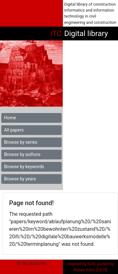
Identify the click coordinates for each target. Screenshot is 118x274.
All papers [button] (14, 129)
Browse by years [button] (20, 178)
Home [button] (10, 117)
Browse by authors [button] (22, 154)
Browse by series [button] (20, 142)
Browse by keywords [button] (24, 166)
